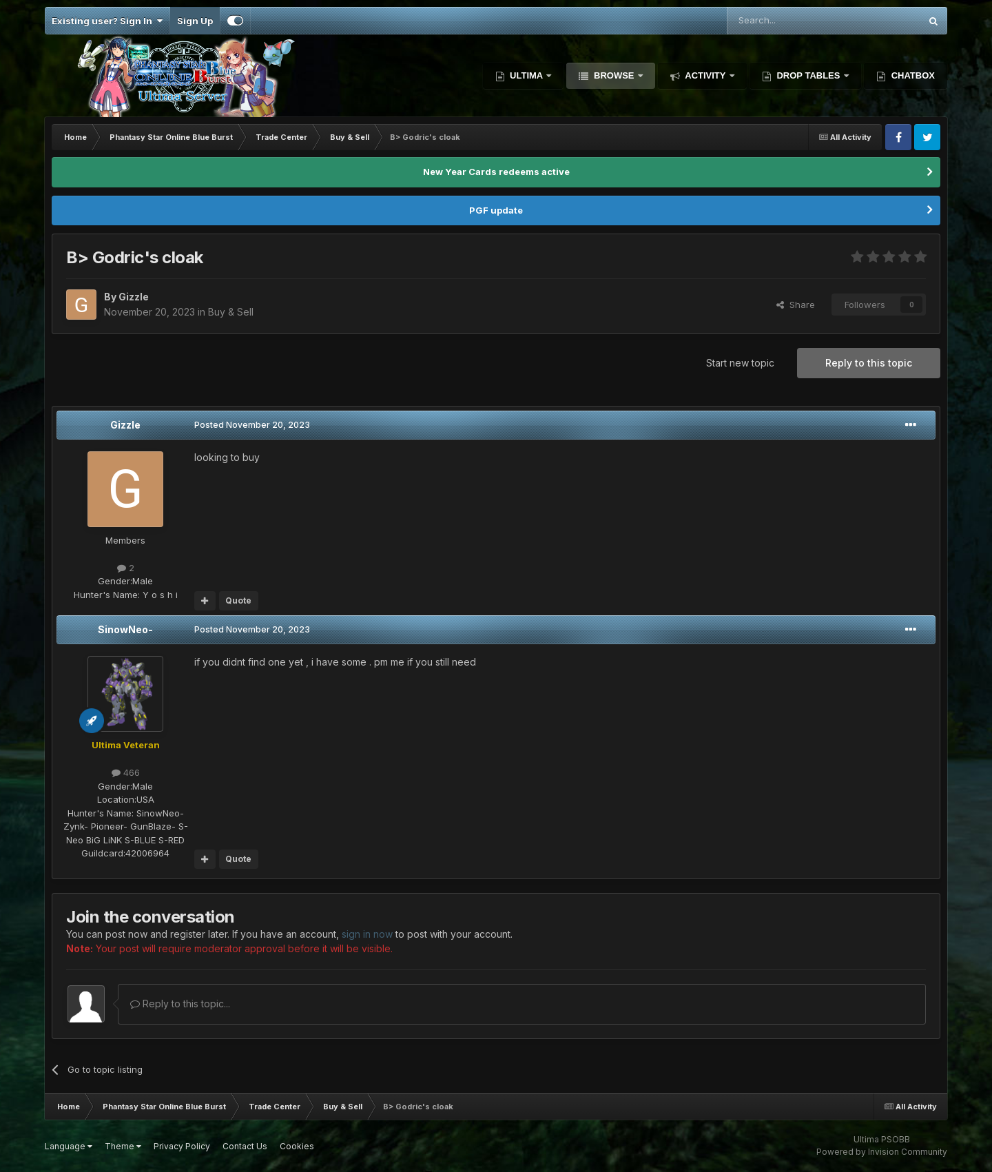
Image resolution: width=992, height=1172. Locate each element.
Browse (614, 75)
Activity (705, 75)
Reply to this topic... (180, 1003)
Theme (123, 1146)
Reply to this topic (868, 363)
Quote (238, 600)
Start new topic (740, 363)
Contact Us (245, 1146)
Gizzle (125, 425)
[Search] (788, 20)
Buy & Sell (231, 312)
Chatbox (912, 75)
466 (126, 772)
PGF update (496, 210)
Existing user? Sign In (107, 20)
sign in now (367, 934)
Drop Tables (808, 75)
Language (68, 1146)
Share (795, 304)
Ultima (527, 75)
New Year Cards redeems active (496, 171)
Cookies (297, 1146)
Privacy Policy (182, 1146)
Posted (252, 425)
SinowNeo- (125, 629)
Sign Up (195, 20)
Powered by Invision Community (881, 1152)
